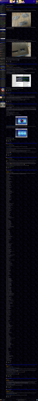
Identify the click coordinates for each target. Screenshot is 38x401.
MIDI (11, 387)
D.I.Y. (2, 18)
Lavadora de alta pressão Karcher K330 (3, 75)
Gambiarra (7, 379)
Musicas (10, 155)
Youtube (3, 27)
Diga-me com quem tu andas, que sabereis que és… (3, 71)
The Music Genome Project (9, 144)
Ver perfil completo (2, 94)
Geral (7, 141)
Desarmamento (4, 18)
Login (4, 3)
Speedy (3, 24)
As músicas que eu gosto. (9, 158)
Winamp (11, 71)
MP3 (9, 155)
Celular (4, 17)
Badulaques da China (2, 5)
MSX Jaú (2, 22)
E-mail (3, 3)
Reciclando (4, 23)
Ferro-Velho (4, 19)
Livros (2, 3)
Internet (7, 155)
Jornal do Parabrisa (2, 11)
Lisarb (1, 21)
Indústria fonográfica (8, 390)
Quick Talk (1, 8)
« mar (2, 37)
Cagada (0, 17)
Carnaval (3, 17)
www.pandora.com (10, 153)
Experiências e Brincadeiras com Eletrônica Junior (3, 85)
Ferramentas (1, 19)
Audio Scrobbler (10, 376)
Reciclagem (1, 23)
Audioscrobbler (8, 365)
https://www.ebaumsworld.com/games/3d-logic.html (11, 125)
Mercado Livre (4, 21)
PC (10, 141)
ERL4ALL (1, 12)
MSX (1, 22)
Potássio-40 (1, 9)
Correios (1, 18)
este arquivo (12, 383)
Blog (4, 16)
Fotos (0, 3)
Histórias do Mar (1, 6)
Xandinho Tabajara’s (13, 137)
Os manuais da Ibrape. (2, 81)
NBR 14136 (4, 22)
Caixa (1, 17)
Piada (5, 22)
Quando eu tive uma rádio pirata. (3, 77)
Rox (11, 141)
